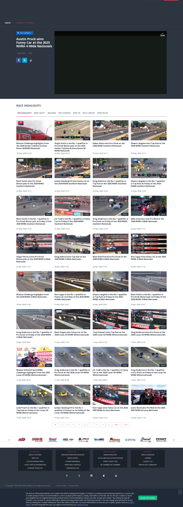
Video (28, 13)
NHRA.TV (149, 2)
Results (43, 13)
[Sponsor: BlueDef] (99, 440)
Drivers (70, 13)
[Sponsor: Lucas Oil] (37, 440)
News (22, 13)
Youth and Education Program (110, 458)
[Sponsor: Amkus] (83, 440)
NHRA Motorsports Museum (72, 455)
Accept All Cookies (147, 498)
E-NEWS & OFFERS (119, 7)
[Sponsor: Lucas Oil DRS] (21, 440)
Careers (148, 458)
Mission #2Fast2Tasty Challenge (102, 13)
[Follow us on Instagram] (91, 475)
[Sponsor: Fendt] (161, 440)
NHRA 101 (76, 113)
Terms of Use (82, 505)
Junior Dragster (110, 455)
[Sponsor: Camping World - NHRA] (68, 440)
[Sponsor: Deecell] (145, 440)
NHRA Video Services (73, 465)
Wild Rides (52, 113)
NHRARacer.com (72, 468)
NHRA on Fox (102, 113)
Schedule (34, 13)
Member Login (152, 14)
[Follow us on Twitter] (79, 475)
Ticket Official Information (35, 465)
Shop (87, 13)
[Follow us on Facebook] (67, 475)
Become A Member (134, 2)
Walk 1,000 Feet (89, 113)
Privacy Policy (74, 485)
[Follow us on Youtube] (116, 475)
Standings (51, 13)
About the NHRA (35, 455)
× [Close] (180, 492)
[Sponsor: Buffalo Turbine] (114, 440)
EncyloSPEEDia (64, 113)
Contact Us (147, 461)
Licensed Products (35, 468)
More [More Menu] (47, 15)
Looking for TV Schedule (25, 23)
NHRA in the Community (148, 465)
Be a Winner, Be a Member (110, 465)
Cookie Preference (72, 461)
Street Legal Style (110, 461)
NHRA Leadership (147, 455)
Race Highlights (24, 113)
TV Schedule (61, 13)
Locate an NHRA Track (35, 461)
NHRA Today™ (39, 113)
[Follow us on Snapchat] (103, 475)
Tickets (171, 14)
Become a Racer (119, 2)
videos (132, 7)
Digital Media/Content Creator (31, 15)
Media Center (73, 458)
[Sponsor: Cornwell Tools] (130, 440)
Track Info (79, 13)
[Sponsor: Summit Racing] (52, 440)
